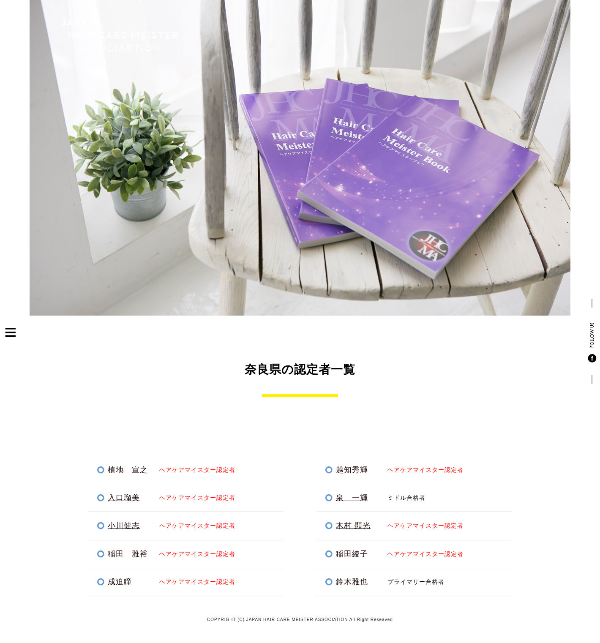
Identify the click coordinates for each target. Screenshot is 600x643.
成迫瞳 (120, 582)
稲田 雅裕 (128, 554)
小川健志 (124, 525)
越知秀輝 (352, 470)
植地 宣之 (128, 470)
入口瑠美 (124, 497)
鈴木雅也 (352, 582)
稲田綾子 (352, 554)
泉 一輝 (352, 497)
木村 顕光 (353, 525)
